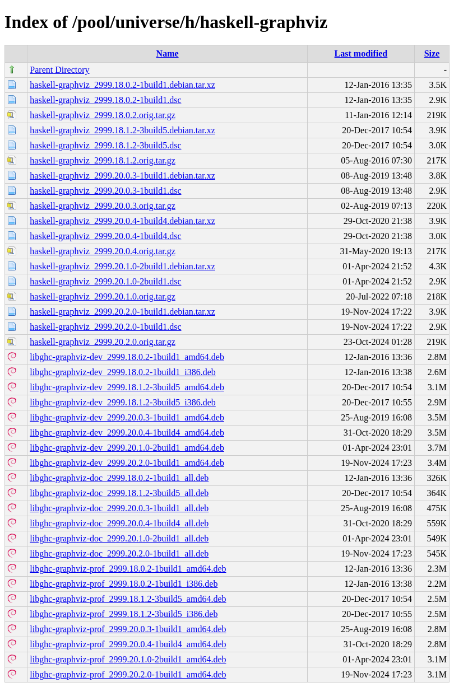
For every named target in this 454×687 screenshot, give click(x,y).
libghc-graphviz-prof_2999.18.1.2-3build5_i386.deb (123, 614)
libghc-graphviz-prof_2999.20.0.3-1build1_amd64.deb (128, 629)
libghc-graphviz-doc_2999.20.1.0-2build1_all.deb (119, 538)
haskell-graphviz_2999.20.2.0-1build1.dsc (105, 326)
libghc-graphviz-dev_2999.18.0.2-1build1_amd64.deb (127, 357)
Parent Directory (59, 69)
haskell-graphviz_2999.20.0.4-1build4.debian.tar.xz (122, 221)
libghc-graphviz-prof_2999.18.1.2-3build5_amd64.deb (128, 599)
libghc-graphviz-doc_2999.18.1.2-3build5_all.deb (119, 493)
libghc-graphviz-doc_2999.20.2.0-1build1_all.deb (119, 553)
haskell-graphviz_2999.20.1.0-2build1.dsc (105, 281)
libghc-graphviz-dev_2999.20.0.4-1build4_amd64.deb (127, 432)
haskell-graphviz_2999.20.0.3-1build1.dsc (105, 190)
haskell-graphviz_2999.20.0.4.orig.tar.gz (102, 251)
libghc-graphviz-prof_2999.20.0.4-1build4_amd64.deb (128, 644)
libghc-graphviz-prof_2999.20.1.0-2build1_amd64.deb (128, 659)
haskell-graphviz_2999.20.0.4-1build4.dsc (105, 236)
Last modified (361, 53)
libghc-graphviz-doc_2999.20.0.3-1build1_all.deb (119, 508)
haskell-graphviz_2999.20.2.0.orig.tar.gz (102, 342)
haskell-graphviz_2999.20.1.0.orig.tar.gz (102, 296)
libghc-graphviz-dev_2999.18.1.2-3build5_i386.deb (123, 402)
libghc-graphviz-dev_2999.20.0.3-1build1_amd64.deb (127, 417)
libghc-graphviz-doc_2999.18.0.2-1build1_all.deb (119, 478)
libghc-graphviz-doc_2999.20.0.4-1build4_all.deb (119, 523)
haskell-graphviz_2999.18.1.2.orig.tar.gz (102, 160)
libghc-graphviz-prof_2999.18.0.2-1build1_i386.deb (123, 583)
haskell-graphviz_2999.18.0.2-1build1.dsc (105, 100)
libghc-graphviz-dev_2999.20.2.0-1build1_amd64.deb (127, 463)
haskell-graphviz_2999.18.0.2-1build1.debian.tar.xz (122, 85)
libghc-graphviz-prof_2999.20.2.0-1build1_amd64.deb (128, 674)
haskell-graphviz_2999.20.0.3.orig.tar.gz (102, 206)
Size (432, 53)
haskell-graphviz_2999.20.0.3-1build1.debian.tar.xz (122, 175)
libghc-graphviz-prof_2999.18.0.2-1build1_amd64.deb (128, 568)
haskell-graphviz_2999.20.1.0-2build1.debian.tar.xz (122, 266)
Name (167, 53)
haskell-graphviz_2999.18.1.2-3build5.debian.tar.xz (122, 130)
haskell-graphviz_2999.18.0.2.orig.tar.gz (102, 115)
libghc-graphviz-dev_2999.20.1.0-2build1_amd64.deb (127, 447)
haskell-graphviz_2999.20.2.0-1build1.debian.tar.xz (122, 311)
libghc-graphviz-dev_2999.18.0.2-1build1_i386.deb (123, 372)
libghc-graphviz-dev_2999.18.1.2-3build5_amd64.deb (127, 387)
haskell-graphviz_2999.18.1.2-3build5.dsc (105, 145)
